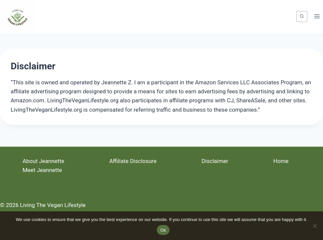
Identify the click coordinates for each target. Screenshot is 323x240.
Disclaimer (215, 161)
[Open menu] (317, 16)
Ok (163, 230)
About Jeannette (43, 161)
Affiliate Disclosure (132, 161)
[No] (314, 225)
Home (281, 161)
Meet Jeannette (42, 170)
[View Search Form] (301, 16)
